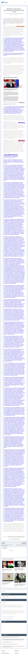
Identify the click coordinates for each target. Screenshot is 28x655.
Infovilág (7, 13)
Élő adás (5, 596)
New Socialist (6, 140)
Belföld (15, 13)
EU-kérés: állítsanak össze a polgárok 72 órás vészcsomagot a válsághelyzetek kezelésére (19, 569)
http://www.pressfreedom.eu (8, 618)
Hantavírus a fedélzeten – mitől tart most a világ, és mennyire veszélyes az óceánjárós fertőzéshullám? (13, 646)
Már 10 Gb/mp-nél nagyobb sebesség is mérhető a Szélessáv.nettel (6, 583)
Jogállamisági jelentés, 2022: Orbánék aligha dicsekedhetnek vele (7, 570)
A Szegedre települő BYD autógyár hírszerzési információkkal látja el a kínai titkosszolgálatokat (19, 584)
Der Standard (5, 19)
